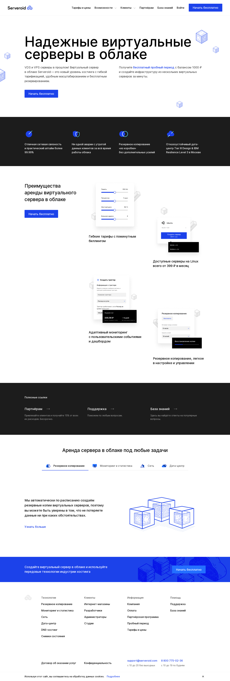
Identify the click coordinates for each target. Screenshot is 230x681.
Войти (180, 7)
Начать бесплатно (205, 7)
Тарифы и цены (81, 7)
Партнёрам (146, 7)
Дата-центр (173, 466)
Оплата (131, 610)
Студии (89, 623)
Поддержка (100, 409)
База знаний (165, 7)
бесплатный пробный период (153, 67)
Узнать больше (35, 526)
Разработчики (93, 610)
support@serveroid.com (142, 660)
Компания (133, 604)
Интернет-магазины (97, 604)
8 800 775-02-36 (172, 660)
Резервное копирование (65, 466)
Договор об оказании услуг (58, 663)
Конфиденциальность (98, 663)
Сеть (147, 466)
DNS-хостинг (49, 629)
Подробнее (113, 676)
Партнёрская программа (143, 617)
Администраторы (95, 617)
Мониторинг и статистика (112, 466)
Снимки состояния (53, 636)
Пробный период (138, 623)
